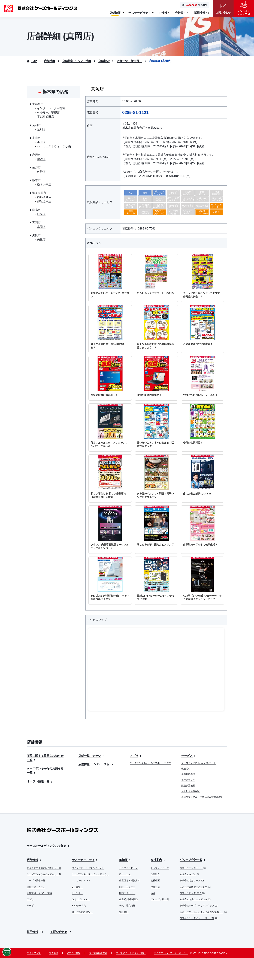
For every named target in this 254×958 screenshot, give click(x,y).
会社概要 (155, 880)
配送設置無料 (188, 785)
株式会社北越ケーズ (192, 880)
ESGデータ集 (79, 905)
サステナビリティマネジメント (88, 868)
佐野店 (41, 171)
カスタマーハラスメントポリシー (171, 953)
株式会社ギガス (189, 874)
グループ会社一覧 (160, 899)
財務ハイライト (127, 893)
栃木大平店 (44, 184)
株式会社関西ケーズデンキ (195, 887)
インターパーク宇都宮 (51, 108)
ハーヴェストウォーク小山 (54, 146)
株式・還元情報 (127, 905)
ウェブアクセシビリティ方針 (131, 953)
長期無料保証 (188, 774)
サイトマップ (34, 953)
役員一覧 (155, 887)
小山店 (41, 142)
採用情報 (35, 931)
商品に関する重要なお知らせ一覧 (44, 868)
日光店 (41, 214)
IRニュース (125, 874)
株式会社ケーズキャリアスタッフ (198, 905)
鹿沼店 (41, 159)
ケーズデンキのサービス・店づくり (90, 874)
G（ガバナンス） (81, 899)
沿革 (153, 893)
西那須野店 (44, 197)
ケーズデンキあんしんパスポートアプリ (150, 763)
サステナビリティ (85, 860)
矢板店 (41, 239)
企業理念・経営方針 (129, 880)
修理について (188, 780)
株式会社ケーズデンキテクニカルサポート (203, 912)
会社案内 (158, 860)
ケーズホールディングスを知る (48, 846)
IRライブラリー (127, 887)
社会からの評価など (82, 912)
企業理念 (155, 874)
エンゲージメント (81, 880)
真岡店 (41, 226)
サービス (188, 755)
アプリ (136, 755)
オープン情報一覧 (40, 781)
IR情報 (125, 860)
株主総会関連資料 (128, 899)
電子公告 (123, 912)
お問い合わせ (61, 931)
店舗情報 (34, 860)
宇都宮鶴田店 (45, 116)
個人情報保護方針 (98, 953)
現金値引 (185, 768)
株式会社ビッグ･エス (192, 893)
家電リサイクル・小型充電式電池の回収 (202, 797)
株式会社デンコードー (193, 868)
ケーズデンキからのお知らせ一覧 (44, 874)
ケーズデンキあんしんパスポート (198, 763)
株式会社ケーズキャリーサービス (198, 918)
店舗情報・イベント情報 (96, 764)
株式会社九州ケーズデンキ (195, 899)
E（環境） (77, 887)
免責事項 (53, 953)
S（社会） (77, 893)
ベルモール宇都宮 (48, 112)
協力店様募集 (73, 953)
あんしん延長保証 (190, 791)
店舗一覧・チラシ (91, 755)
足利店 (41, 129)
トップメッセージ (128, 868)
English (203, 5)
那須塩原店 (44, 201)
